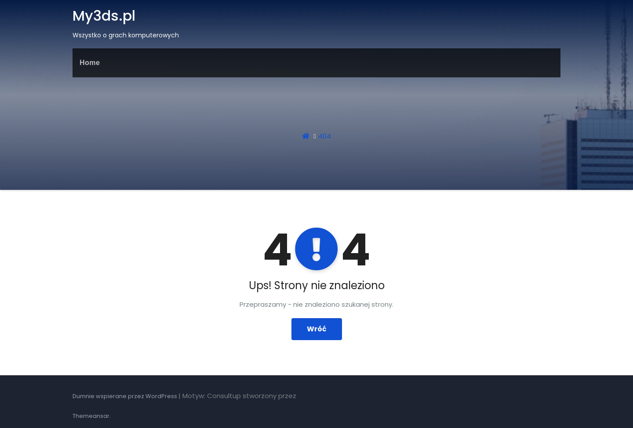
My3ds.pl (104, 15)
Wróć (317, 329)
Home (90, 62)
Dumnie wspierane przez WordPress (125, 396)
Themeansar (91, 416)
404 (324, 136)
